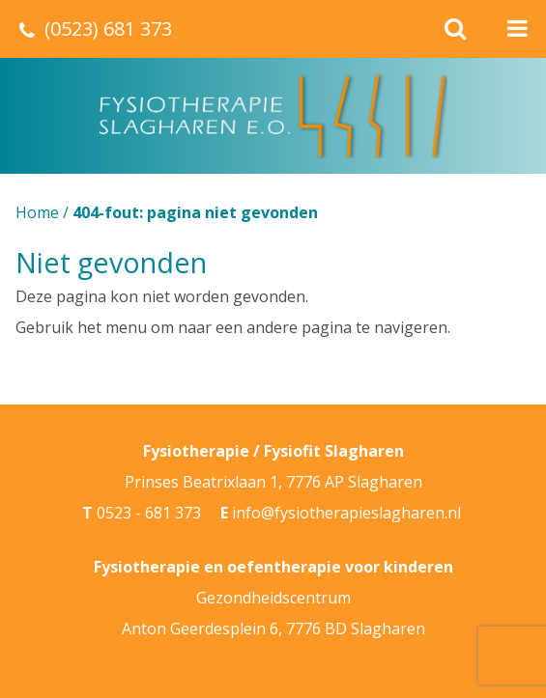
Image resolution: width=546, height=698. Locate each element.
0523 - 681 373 (149, 512)
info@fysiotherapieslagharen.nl (346, 512)
